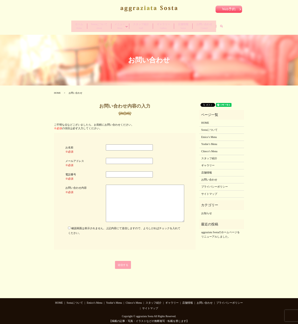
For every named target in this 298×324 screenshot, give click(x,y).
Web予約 (229, 9)
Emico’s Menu (209, 135)
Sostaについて (94, 25)
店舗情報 (188, 25)
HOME (57, 91)
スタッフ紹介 (141, 25)
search (233, 25)
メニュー (116, 25)
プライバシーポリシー (214, 184)
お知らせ (206, 211)
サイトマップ (209, 191)
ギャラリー (166, 25)
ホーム (71, 25)
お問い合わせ (212, 25)
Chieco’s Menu (209, 149)
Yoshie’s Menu (209, 142)
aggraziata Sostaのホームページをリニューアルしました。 (220, 232)
